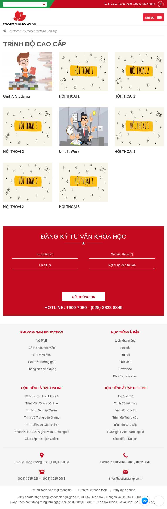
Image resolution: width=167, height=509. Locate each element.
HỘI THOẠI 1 (69, 96)
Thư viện (13, 31)
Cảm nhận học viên (41, 347)
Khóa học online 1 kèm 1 (41, 396)
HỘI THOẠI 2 (125, 96)
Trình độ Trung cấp (125, 417)
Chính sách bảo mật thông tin (52, 490)
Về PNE (41, 340)
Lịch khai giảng (125, 340)
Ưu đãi (125, 355)
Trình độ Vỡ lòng (125, 403)
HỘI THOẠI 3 (13, 151)
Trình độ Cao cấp (46, 31)
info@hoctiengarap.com (125, 478)
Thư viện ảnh (42, 355)
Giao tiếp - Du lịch (125, 439)
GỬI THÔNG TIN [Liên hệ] (83, 297)
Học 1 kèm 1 (125, 396)
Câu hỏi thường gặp (41, 362)
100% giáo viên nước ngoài (125, 432)
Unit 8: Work (69, 151)
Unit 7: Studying (16, 96)
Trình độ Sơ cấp (125, 410)
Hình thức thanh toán (92, 490)
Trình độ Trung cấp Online (42, 417)
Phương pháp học (125, 376)
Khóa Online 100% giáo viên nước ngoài (41, 432)
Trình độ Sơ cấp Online (41, 410)
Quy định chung (124, 490)
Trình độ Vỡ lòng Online (42, 403)
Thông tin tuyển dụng (41, 369)
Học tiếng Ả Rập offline (125, 388)
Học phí (125, 347)
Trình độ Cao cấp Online (41, 424)
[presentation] (83, 282)
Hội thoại (27, 31)
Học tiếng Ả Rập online (41, 388)
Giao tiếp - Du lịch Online (42, 439)
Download (125, 369)
